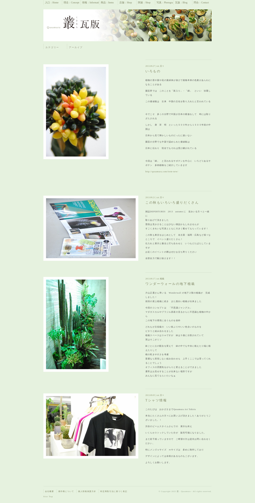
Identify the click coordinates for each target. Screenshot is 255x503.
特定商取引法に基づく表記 (113, 491)
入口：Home (51, 2)
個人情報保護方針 (87, 491)
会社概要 (49, 491)
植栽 (161, 278)
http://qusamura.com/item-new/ (161, 171)
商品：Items (107, 2)
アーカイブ (76, 47)
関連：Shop (144, 2)
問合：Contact (201, 2)
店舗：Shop (125, 2)
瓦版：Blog (181, 2)
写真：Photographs (165, 3)
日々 (161, 66)
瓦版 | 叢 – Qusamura (73, 23)
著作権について (66, 491)
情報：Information (90, 3)
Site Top (48, 496)
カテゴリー (52, 47)
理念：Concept (71, 2)
